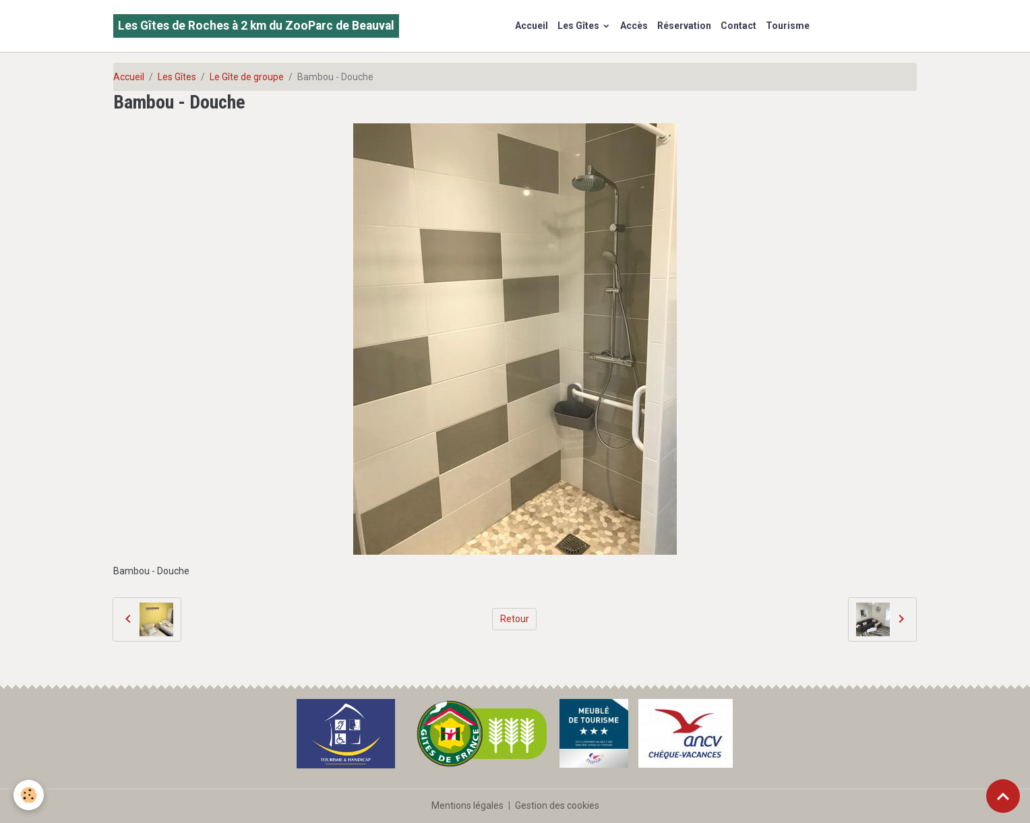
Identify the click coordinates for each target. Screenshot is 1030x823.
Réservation (684, 25)
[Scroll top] (1003, 796)
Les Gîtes (579, 25)
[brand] (256, 26)
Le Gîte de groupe (247, 76)
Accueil (531, 25)
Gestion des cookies (557, 805)
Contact (738, 25)
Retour (514, 618)
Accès (634, 25)
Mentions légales (467, 805)
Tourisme (788, 25)
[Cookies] (28, 795)
